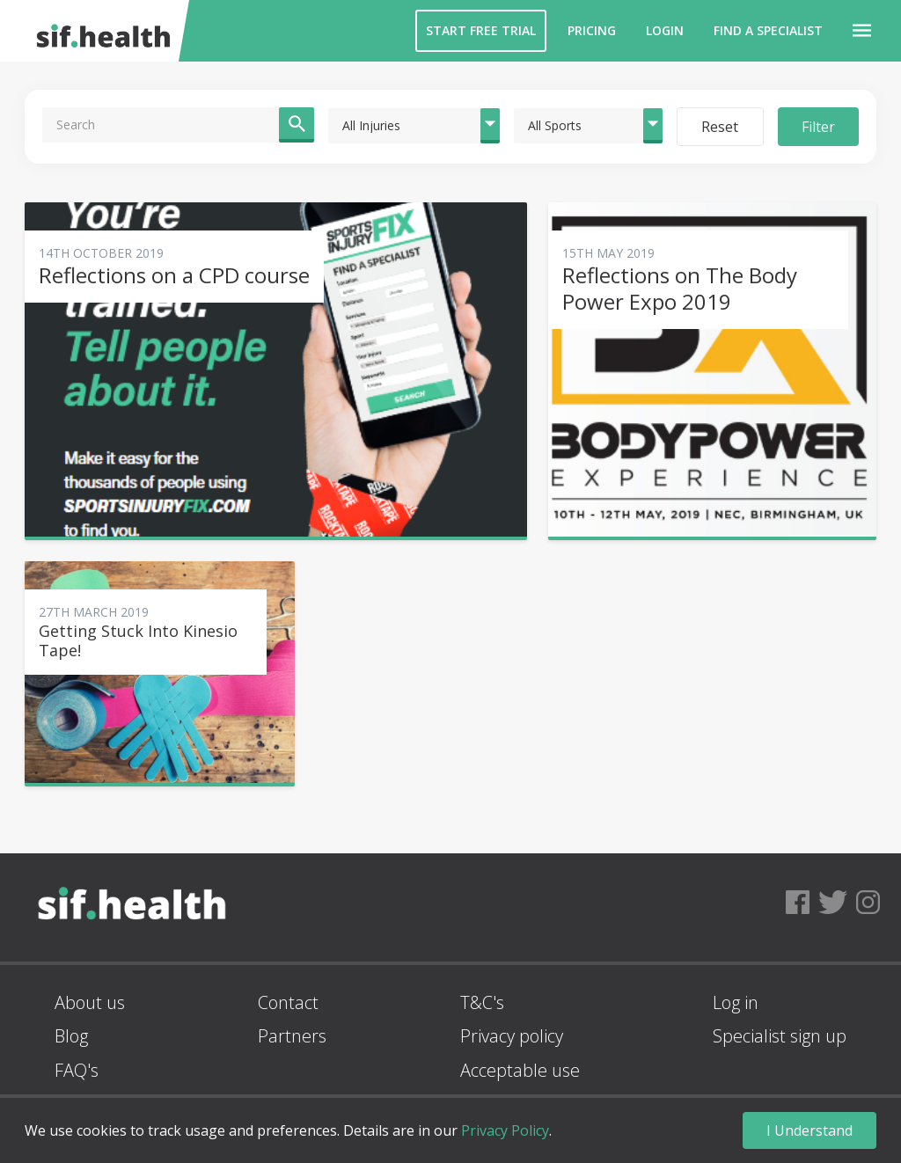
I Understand (809, 1130)
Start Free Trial (481, 30)
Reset (719, 126)
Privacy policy (511, 1036)
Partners (292, 1036)
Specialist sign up (779, 1036)
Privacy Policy (505, 1130)
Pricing (592, 30)
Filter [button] (818, 126)
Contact (288, 1002)
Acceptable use (520, 1070)
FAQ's (77, 1070)
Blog (71, 1036)
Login (665, 30)
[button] (862, 31)
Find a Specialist (768, 30)
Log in (735, 1002)
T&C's (482, 1002)
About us (90, 1002)
